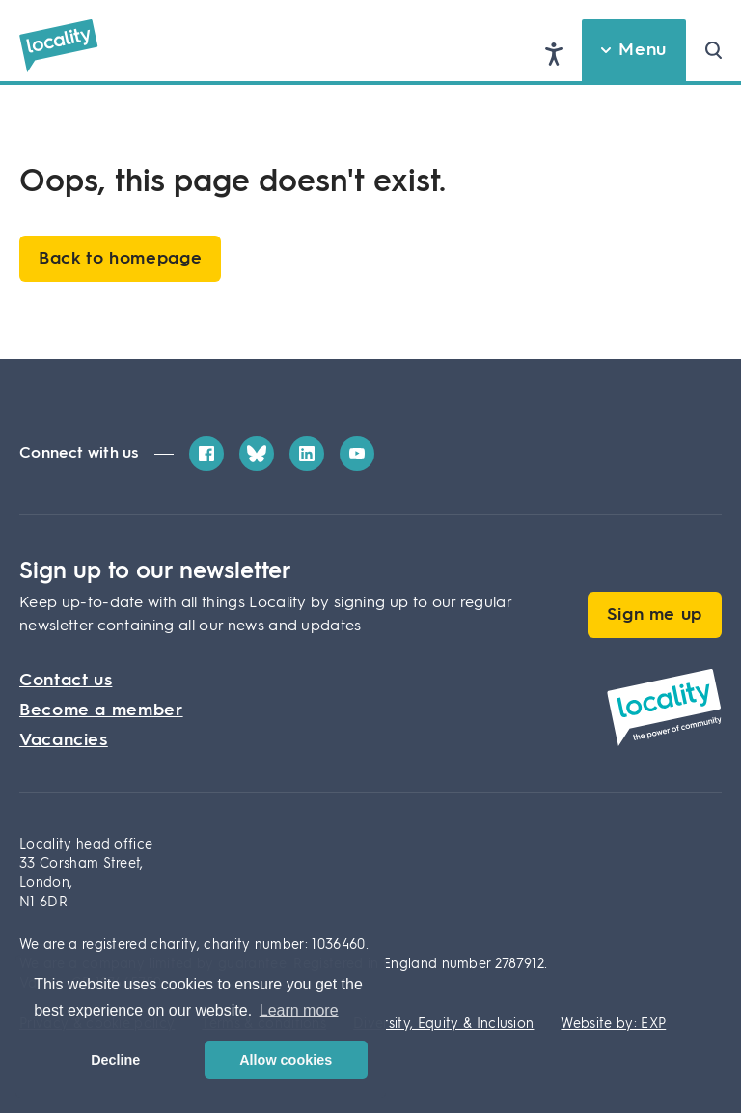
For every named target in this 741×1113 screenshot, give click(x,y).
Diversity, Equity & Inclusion (443, 1024)
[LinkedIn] (306, 453)
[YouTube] (357, 453)
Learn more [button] (299, 1010)
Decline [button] (115, 1060)
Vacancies (63, 740)
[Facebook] (206, 453)
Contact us (65, 680)
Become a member (101, 710)
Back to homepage (120, 258)
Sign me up (654, 615)
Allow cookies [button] (285, 1060)
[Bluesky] (256, 453)
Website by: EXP (613, 1024)
